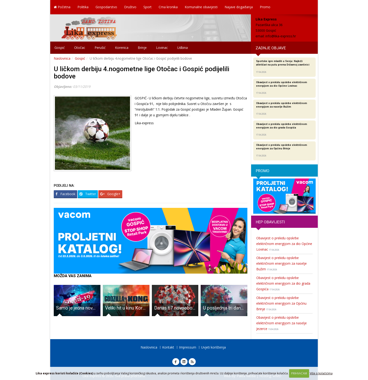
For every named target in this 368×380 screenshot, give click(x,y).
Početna (62, 7)
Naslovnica (62, 58)
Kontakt (168, 347)
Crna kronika (168, 7)
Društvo (130, 7)
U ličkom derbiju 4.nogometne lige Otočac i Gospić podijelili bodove (141, 72)
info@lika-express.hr (280, 36)
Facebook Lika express (175, 361)
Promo (265, 7)
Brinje (142, 47)
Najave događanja (239, 7)
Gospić (59, 47)
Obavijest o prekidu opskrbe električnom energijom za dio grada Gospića (283, 283)
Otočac (79, 47)
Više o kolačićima (321, 373)
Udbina (182, 47)
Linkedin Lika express (184, 361)
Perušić (100, 47)
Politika (82, 7)
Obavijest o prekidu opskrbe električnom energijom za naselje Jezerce (281, 323)
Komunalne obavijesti (201, 7)
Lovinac (162, 47)
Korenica (121, 47)
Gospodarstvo (106, 7)
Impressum (187, 347)
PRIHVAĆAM (299, 373)
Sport (147, 7)
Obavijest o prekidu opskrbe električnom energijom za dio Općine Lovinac (284, 244)
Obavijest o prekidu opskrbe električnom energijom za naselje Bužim (281, 263)
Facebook (65, 194)
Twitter (88, 194)
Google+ (110, 194)
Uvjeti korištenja (213, 347)
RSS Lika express (192, 361)
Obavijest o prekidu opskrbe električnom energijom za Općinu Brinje (281, 303)
